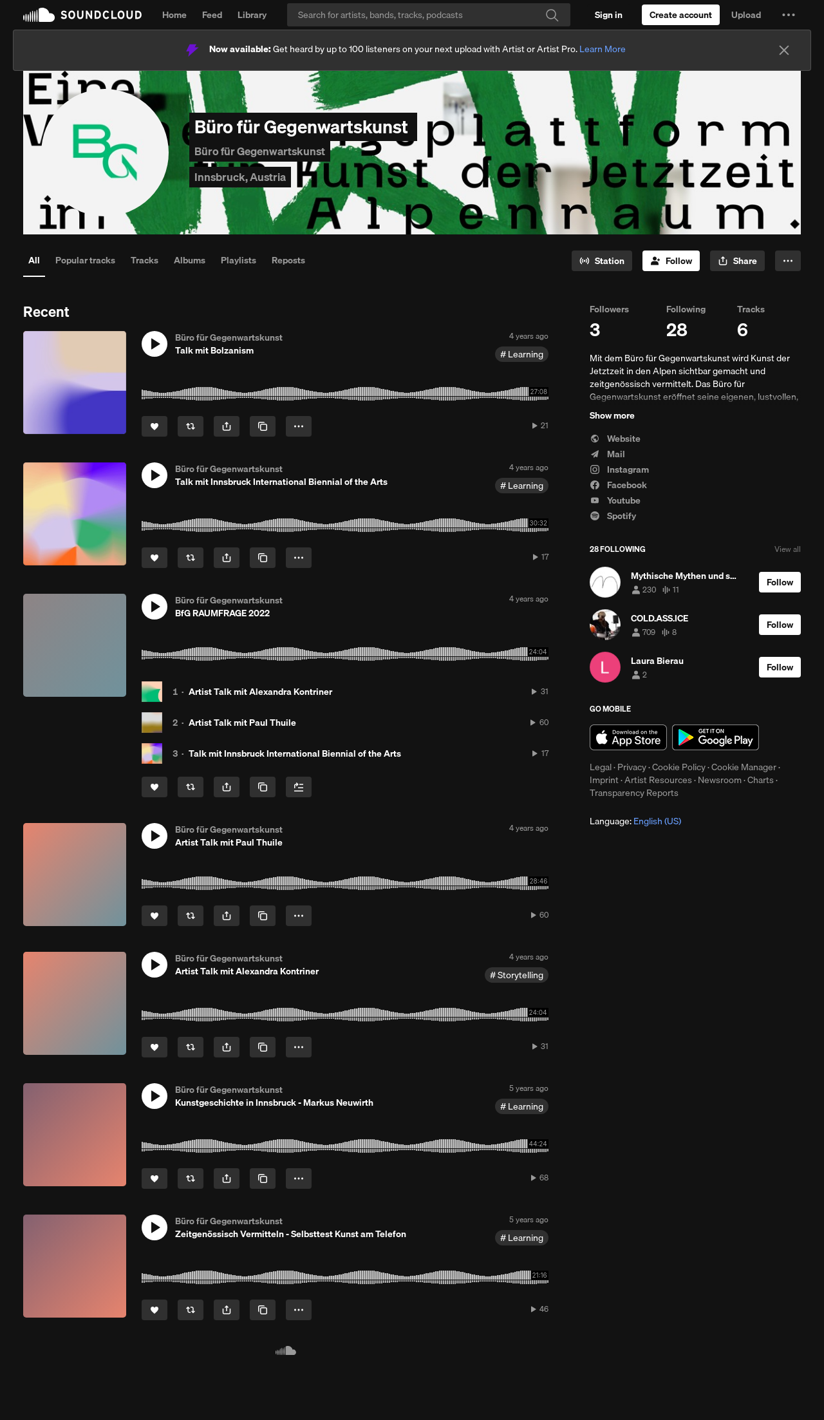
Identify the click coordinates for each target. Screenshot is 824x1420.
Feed (212, 15)
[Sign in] (608, 15)
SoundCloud (82, 15)
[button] (788, 15)
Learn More (602, 49)
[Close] (784, 50)
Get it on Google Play (715, 737)
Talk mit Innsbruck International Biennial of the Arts (295, 753)
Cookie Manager (743, 767)
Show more (612, 415)
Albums (189, 260)
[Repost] (190, 426)
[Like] (154, 426)
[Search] (428, 14)
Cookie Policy (679, 767)
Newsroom (720, 780)
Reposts (288, 260)
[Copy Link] (263, 426)
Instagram (619, 469)
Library (252, 15)
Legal (601, 767)
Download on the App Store (628, 737)
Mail (607, 454)
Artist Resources (658, 780)
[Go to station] (602, 261)
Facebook (618, 485)
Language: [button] (635, 821)
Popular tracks (85, 260)
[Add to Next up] (299, 787)
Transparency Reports (634, 793)
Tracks (144, 260)
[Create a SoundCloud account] (681, 15)
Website (615, 438)
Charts (760, 780)
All (34, 260)
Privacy (631, 767)
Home (174, 15)
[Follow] (671, 261)
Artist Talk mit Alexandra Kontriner (260, 692)
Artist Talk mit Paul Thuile (242, 722)
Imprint (604, 780)
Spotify (613, 516)
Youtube (615, 500)
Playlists (238, 260)
